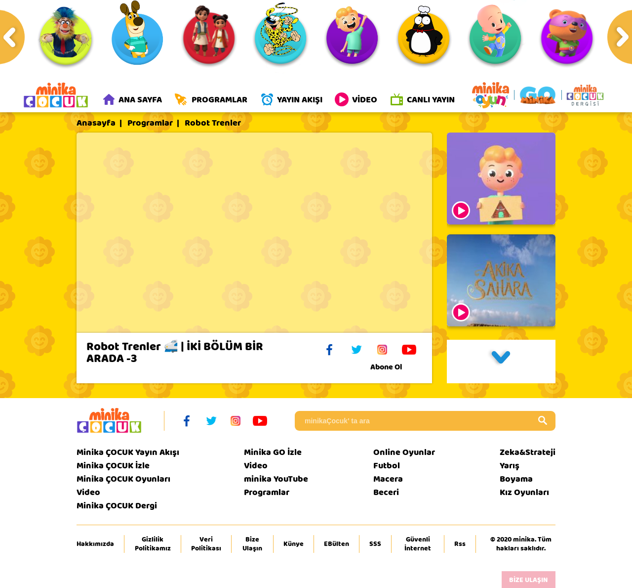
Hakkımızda (95, 544)
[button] (501, 361)
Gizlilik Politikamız (153, 544)
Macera (388, 479)
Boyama (516, 479)
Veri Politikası (206, 544)
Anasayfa (96, 123)
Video (88, 492)
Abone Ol (393, 367)
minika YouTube (276, 479)
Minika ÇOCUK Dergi (117, 505)
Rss (460, 544)
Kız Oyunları (524, 492)
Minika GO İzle (273, 452)
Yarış (509, 465)
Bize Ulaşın (252, 544)
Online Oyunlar (404, 452)
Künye (293, 544)
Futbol (386, 465)
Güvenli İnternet (417, 544)
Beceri (386, 492)
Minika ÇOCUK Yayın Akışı (128, 452)
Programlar (150, 123)
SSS (375, 544)
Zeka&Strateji (527, 452)
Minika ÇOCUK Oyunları (123, 479)
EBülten (336, 544)
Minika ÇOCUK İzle (113, 465)
